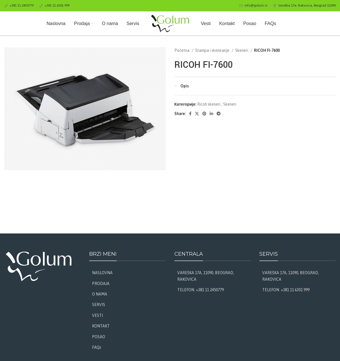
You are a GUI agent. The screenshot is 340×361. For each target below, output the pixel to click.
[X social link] (197, 113)
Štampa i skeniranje (212, 50)
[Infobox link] (19, 5)
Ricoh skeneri (208, 104)
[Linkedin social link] (211, 113)
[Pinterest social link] (204, 113)
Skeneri (242, 50)
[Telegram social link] (218, 113)
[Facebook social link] (190, 113)
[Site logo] (170, 23)
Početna (182, 50)
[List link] (127, 273)
